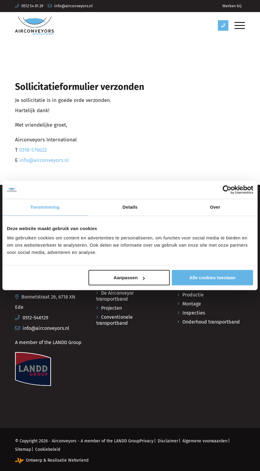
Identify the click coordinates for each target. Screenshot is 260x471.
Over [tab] (215, 207)
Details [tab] (130, 207)
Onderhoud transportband (211, 322)
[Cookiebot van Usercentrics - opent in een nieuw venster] (226, 189)
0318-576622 (33, 150)
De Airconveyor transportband (115, 296)
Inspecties (193, 313)
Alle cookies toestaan (212, 277)
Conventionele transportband (114, 320)
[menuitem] (232, 6)
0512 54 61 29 (32, 6)
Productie (193, 295)
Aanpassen (129, 277)
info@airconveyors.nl (73, 6)
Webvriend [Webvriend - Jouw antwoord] (78, 460)
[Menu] (236, 25)
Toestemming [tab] (45, 207)
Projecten (111, 308)
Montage (191, 304)
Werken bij (232, 6)
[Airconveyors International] (34, 25)
